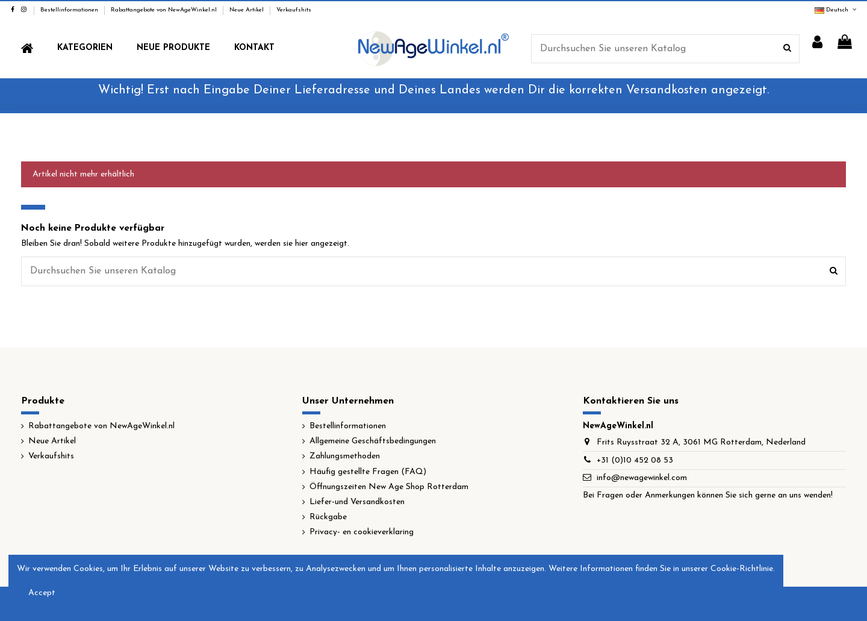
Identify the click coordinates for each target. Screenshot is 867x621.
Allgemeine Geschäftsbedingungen (372, 441)
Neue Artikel (247, 10)
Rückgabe (328, 517)
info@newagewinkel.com (642, 477)
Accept (41, 593)
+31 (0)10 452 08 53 (635, 460)
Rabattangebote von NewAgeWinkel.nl (165, 10)
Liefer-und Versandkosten (357, 502)
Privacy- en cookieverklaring (361, 532)
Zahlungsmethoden (344, 456)
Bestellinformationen (70, 10)
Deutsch (836, 10)
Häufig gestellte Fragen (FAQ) (367, 471)
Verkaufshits (293, 10)
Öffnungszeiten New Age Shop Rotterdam (388, 486)
